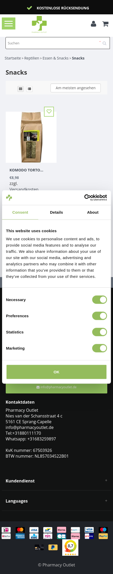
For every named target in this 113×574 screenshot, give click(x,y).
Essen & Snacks (55, 58)
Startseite (13, 58)
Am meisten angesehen (76, 87)
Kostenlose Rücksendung (63, 7)
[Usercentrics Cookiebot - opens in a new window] (84, 197)
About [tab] (92, 212)
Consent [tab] (20, 212)
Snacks (78, 58)
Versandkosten (24, 189)
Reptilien (31, 58)
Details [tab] (56, 212)
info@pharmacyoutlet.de (56, 387)
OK (57, 372)
